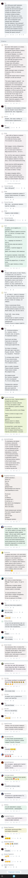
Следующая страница (14, 872)
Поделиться (5, 36)
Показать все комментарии (14, 183)
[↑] (20, 34)
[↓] (23, 34)
